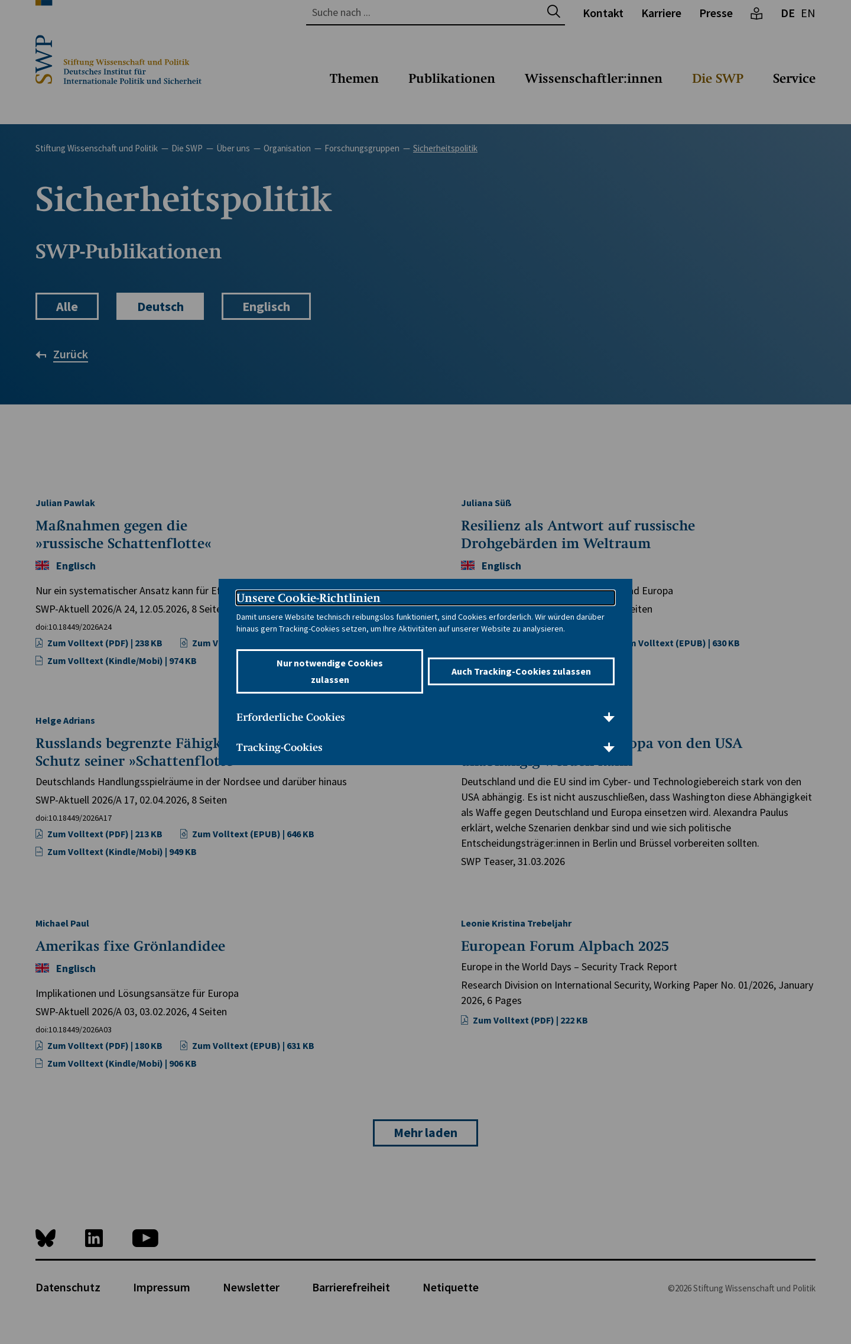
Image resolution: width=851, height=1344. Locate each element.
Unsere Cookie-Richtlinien (308, 598)
